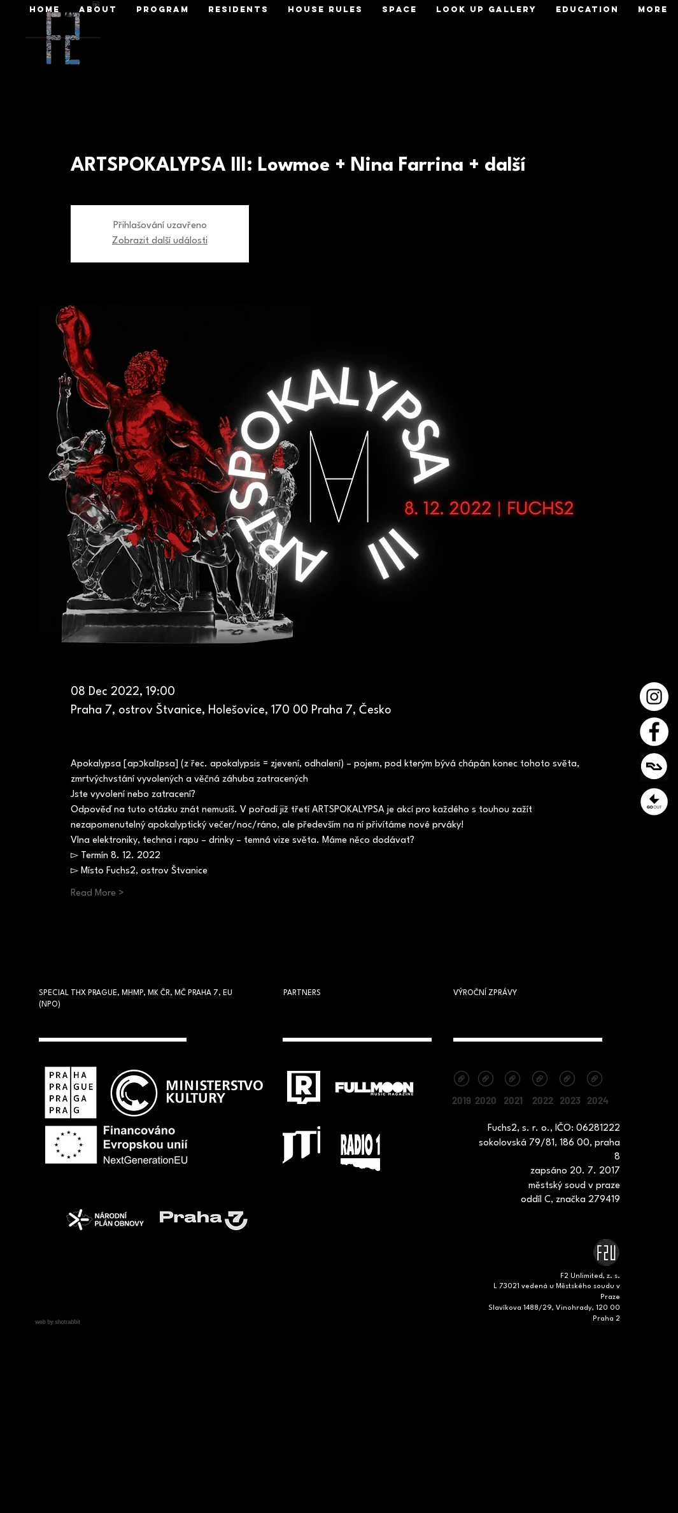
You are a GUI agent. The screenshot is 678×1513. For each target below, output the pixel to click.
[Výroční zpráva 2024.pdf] (595, 1080)
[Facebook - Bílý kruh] (654, 731)
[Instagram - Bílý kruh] (654, 696)
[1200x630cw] (654, 766)
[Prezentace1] (654, 801)
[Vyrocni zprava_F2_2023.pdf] (567, 1080)
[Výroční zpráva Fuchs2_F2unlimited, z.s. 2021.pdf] (512, 1080)
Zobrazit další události (160, 241)
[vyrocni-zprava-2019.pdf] (462, 1080)
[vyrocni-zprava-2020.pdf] (486, 1080)
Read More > (97, 893)
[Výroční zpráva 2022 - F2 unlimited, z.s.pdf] (540, 1080)
